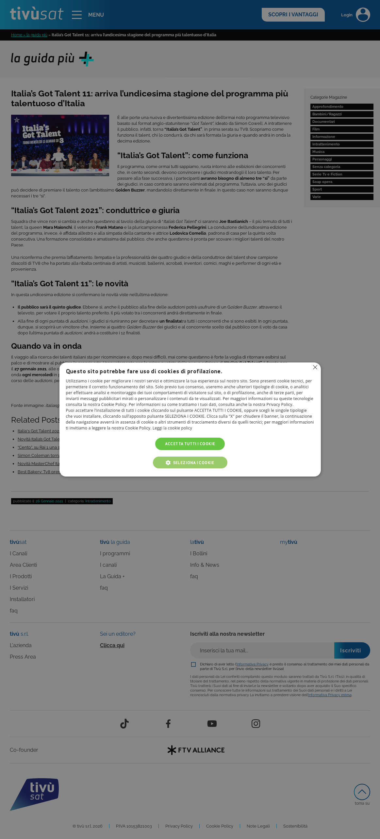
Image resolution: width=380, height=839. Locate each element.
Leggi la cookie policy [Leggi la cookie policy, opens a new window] (173, 428)
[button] (190, 462)
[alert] (190, 419)
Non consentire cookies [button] (315, 367)
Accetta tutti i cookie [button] (190, 443)
